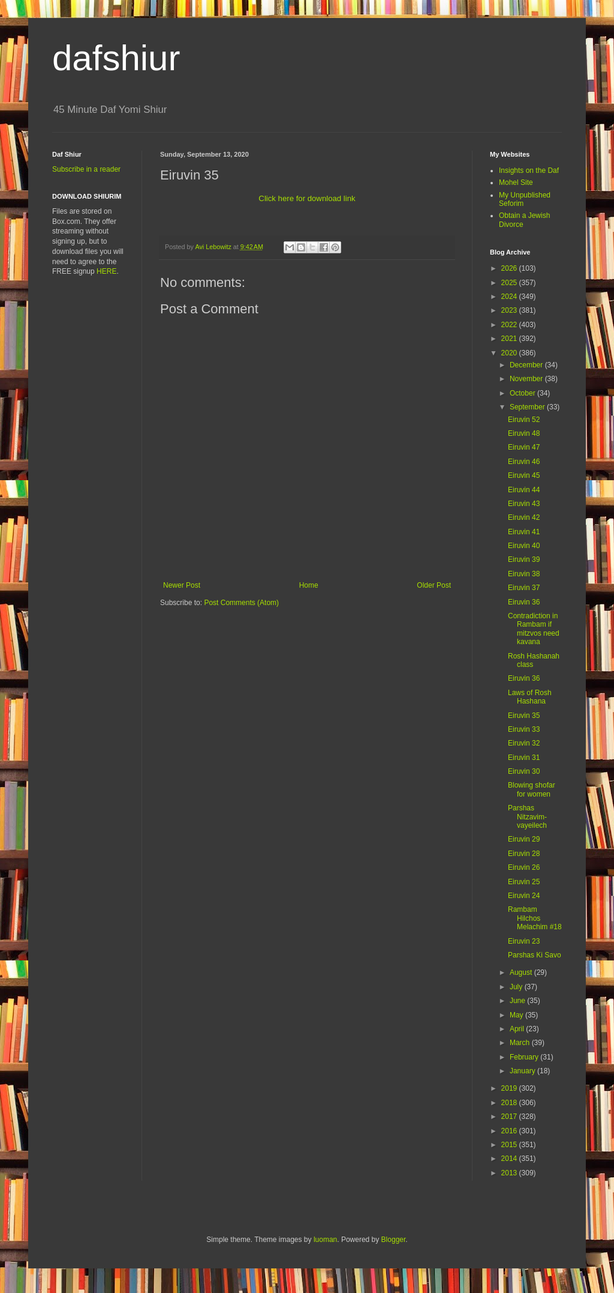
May (517, 1015)
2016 (510, 1131)
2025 (510, 283)
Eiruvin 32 (524, 743)
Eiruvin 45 (524, 475)
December (527, 365)
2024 (510, 296)
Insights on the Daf (529, 170)
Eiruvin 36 (524, 602)
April (518, 1029)
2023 (510, 310)
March (521, 1042)
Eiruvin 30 (524, 771)
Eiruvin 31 (524, 757)
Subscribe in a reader (86, 169)
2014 (510, 1158)
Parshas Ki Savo (534, 955)
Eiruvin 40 (524, 545)
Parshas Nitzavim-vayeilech (527, 817)
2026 (510, 268)
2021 (510, 338)
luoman (325, 1239)
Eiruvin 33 (524, 729)
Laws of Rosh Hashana (530, 697)
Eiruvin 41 (524, 532)
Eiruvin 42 (524, 517)
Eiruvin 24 (524, 895)
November (527, 379)
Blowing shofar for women (531, 789)
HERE (106, 271)
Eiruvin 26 (524, 867)
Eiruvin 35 (524, 715)
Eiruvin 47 (524, 447)
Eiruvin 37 (524, 587)
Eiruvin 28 (524, 853)
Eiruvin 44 (524, 490)
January (523, 1071)
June (518, 1000)
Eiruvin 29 (524, 839)
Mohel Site (516, 182)
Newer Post (181, 585)
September (528, 407)
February (525, 1057)
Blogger (393, 1239)
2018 (510, 1103)
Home (308, 585)
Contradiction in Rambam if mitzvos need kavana (533, 629)
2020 (510, 353)
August (522, 972)
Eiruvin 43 (524, 503)
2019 (510, 1088)
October (523, 393)
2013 (510, 1173)
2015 (510, 1145)
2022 (510, 325)
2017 (510, 1116)
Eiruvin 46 (524, 461)
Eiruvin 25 (524, 882)
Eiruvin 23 (524, 941)
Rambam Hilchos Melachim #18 (535, 918)
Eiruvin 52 (524, 419)
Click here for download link (306, 198)
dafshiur (116, 58)
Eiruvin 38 (524, 574)
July (517, 987)
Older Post (434, 585)
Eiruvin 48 (524, 433)
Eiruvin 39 (524, 559)
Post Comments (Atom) (241, 602)
